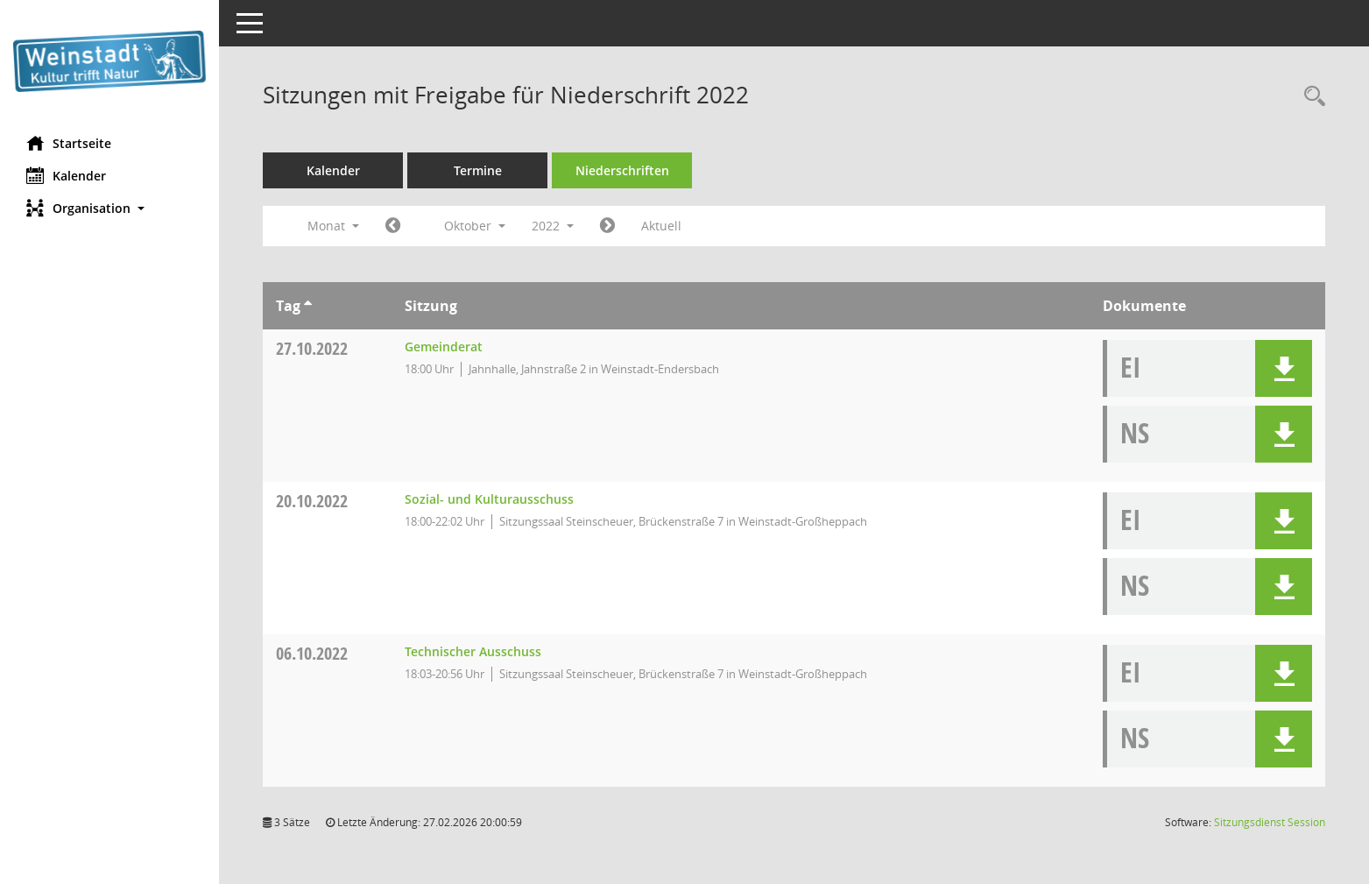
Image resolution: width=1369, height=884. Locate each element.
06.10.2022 (312, 653)
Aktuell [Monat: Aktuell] (661, 225)
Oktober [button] (474, 225)
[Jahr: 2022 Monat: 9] (392, 226)
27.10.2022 (312, 348)
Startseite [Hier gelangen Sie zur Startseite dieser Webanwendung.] (68, 143)
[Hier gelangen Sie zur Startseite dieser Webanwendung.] (109, 61)
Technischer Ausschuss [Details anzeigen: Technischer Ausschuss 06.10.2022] (473, 651)
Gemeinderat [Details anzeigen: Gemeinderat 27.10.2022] (444, 346)
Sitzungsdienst (1269, 822)
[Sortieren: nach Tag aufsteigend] (308, 305)
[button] (109, 208)
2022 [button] (553, 225)
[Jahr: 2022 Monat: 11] (607, 226)
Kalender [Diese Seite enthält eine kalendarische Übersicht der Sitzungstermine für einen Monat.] (66, 175)
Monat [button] (333, 225)
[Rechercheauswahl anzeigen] (1310, 96)
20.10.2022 (312, 501)
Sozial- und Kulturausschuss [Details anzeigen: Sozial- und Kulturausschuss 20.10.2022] (489, 499)
